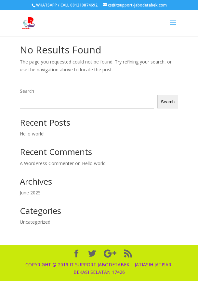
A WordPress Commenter (47, 163)
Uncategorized (35, 222)
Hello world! (32, 134)
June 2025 (30, 193)
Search (27, 91)
